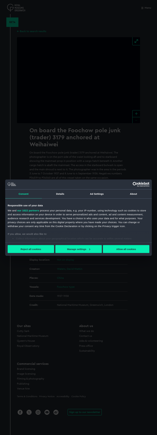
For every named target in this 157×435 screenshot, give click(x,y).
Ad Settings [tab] (97, 193)
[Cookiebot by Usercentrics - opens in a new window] (135, 184)
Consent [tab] (24, 193)
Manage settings (78, 249)
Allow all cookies (126, 249)
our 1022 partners (28, 210)
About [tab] (133, 193)
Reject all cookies (31, 249)
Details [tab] (60, 193)
